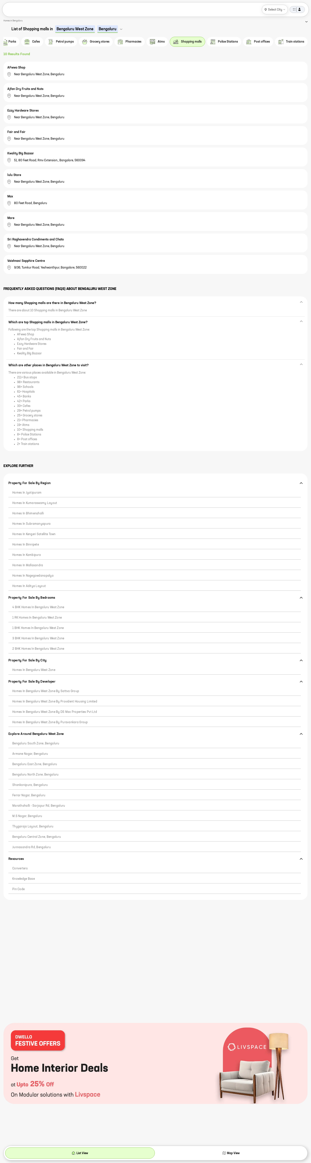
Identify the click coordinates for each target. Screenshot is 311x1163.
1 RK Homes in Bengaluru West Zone (37, 617)
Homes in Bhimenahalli (28, 513)
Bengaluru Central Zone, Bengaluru (36, 836)
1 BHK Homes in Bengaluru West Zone (38, 628)
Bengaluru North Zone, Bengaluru (35, 774)
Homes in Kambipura (26, 555)
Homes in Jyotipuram (26, 492)
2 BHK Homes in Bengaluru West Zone (38, 648)
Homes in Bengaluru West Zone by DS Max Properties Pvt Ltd (54, 711)
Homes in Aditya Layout (29, 586)
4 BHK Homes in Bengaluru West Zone (38, 607)
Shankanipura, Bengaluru (30, 785)
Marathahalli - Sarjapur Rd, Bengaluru (38, 805)
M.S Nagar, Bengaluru (27, 816)
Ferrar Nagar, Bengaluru (28, 795)
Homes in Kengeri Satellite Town (34, 534)
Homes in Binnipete (25, 544)
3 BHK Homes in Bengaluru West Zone (38, 638)
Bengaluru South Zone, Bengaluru (35, 743)
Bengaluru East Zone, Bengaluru (34, 764)
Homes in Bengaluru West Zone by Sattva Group (45, 691)
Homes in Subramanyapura (31, 523)
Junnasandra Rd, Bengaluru (31, 847)
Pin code (18, 889)
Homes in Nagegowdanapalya (33, 575)
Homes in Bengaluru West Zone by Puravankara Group (50, 722)
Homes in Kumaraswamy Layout (34, 503)
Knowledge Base (23, 878)
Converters (20, 868)
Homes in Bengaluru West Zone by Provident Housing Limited (54, 701)
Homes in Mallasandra (27, 565)
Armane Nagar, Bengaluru (30, 753)
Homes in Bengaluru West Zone (33, 670)
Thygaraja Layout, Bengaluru (33, 826)
